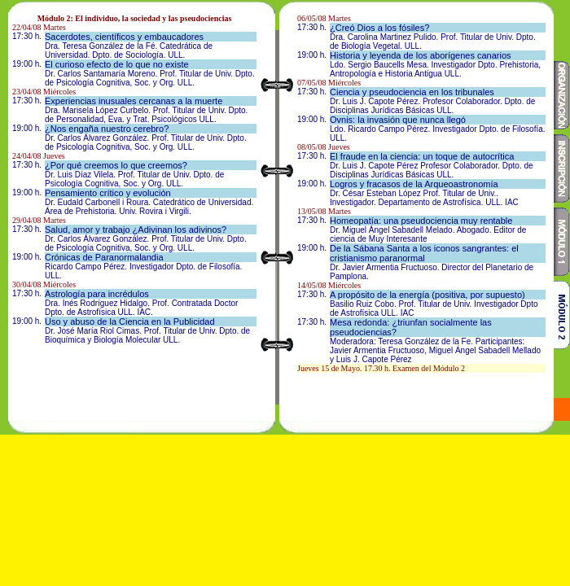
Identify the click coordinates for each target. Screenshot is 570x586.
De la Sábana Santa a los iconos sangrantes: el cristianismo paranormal (424, 253)
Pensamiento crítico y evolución (108, 193)
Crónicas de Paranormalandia (104, 257)
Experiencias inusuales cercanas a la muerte (133, 101)
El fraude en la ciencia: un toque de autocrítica (422, 156)
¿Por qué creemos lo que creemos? (116, 165)
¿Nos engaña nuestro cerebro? (107, 128)
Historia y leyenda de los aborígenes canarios (420, 55)
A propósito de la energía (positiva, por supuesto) (427, 295)
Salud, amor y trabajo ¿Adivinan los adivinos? (135, 229)
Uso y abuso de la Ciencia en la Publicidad (130, 321)
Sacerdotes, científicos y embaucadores (124, 37)
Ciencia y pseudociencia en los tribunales (412, 92)
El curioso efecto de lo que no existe (117, 64)
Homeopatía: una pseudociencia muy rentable (421, 220)
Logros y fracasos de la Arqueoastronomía (414, 184)
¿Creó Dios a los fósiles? (379, 28)
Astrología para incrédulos (97, 294)
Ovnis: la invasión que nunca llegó (398, 120)
